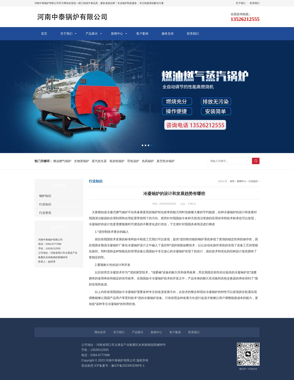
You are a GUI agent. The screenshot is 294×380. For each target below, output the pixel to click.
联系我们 (255, 3)
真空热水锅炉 (166, 161)
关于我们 (240, 3)
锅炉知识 (45, 195)
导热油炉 (133, 161)
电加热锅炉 (117, 161)
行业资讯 (45, 212)
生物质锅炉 (81, 161)
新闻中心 (117, 33)
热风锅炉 (148, 161)
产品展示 (92, 33)
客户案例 (142, 33)
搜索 (256, 161)
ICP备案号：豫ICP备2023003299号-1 (119, 365)
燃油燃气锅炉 (62, 161)
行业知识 (45, 204)
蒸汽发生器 (99, 161)
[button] (142, 145)
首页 (44, 33)
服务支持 (168, 33)
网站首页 (100, 332)
